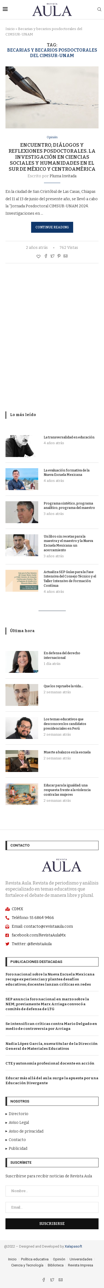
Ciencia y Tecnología (27, 1265)
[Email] (60, 1280)
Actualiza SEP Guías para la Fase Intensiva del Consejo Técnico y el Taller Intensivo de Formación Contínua (70, 579)
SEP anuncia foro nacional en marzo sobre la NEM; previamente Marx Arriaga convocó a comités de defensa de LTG (47, 1004)
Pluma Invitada (63, 176)
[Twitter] (52, 1280)
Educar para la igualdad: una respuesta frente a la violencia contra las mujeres (67, 790)
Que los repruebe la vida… (63, 686)
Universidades (81, 1259)
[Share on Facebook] (46, 256)
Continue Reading (52, 227)
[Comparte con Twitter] (52, 256)
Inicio (10, 29)
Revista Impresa (80, 1265)
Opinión (52, 137)
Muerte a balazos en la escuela (67, 752)
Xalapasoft (73, 1246)
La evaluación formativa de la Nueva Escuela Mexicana (67, 472)
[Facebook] (44, 1280)
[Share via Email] (65, 256)
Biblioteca (56, 1265)
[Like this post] (38, 256)
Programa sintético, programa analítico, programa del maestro (69, 506)
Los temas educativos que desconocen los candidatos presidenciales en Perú (65, 723)
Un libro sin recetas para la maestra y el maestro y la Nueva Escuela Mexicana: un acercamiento (68, 543)
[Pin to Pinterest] (59, 256)
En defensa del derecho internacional (62, 655)
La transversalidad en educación (69, 437)
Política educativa (35, 1259)
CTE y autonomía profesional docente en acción (49, 1063)
